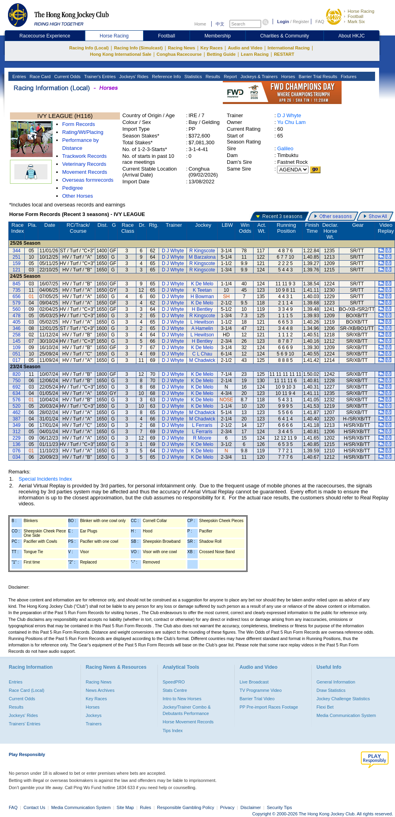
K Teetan (202, 290)
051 (17, 354)
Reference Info (166, 76)
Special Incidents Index (45, 479)
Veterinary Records (84, 164)
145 (17, 341)
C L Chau (202, 354)
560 (17, 309)
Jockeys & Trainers (258, 76)
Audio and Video (245, 47)
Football (355, 16)
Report (229, 76)
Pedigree (72, 188)
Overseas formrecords (88, 180)
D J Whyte (289, 115)
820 (17, 374)
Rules (146, 807)
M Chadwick (202, 360)
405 (17, 322)
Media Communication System (346, 715)
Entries (18, 76)
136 (17, 444)
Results (212, 76)
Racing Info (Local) (89, 47)
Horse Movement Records (188, 721)
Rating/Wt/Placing (82, 132)
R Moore (202, 438)
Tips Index (173, 730)
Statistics (192, 76)
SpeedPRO (174, 682)
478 (17, 315)
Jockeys (94, 715)
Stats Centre (175, 690)
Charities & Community (284, 36)
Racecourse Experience (45, 36)
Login (283, 21)
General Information (335, 682)
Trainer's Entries (99, 76)
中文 (220, 24)
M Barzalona (202, 257)
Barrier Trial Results (317, 76)
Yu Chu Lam (291, 122)
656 (17, 296)
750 (17, 380)
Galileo (285, 148)
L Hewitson (202, 322)
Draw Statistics (331, 690)
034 (17, 457)
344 (17, 250)
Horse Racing (361, 11)
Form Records (78, 124)
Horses (287, 76)
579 (17, 303)
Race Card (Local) (26, 690)
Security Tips (279, 807)
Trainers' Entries (24, 723)
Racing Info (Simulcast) (138, 47)
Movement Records (84, 172)
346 (17, 328)
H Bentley (202, 309)
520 (17, 406)
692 (17, 387)
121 (17, 270)
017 (17, 360)
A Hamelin (202, 328)
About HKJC (351, 36)
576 (17, 400)
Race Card (39, 76)
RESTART (284, 54)
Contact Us (34, 807)
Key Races (211, 47)
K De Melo (202, 284)
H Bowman (202, 296)
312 (17, 431)
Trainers (94, 723)
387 (17, 419)
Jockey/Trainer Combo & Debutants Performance (187, 710)
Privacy (227, 807)
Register (301, 21)
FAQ (319, 21)
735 (17, 290)
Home (200, 24)
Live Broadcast (254, 682)
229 (17, 438)
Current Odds (67, 76)
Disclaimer (250, 807)
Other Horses (77, 196)
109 (17, 347)
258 (17, 335)
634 (17, 393)
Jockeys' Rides (133, 76)
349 (17, 425)
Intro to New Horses (182, 698)
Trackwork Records (84, 156)
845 (17, 284)
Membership (217, 36)
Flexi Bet (325, 707)
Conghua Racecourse (179, 54)
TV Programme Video (261, 690)
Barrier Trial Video (257, 698)
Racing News (181, 47)
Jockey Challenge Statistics (343, 698)
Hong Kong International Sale (120, 54)
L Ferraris (202, 425)
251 (17, 257)
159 (17, 263)
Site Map (125, 807)
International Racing (288, 47)
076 (17, 451)
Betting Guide (221, 54)
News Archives (100, 690)
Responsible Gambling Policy (185, 807)
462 (17, 412)
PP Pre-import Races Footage (269, 707)
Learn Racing (255, 54)
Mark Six (356, 21)
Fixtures (348, 76)
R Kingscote (202, 250)
